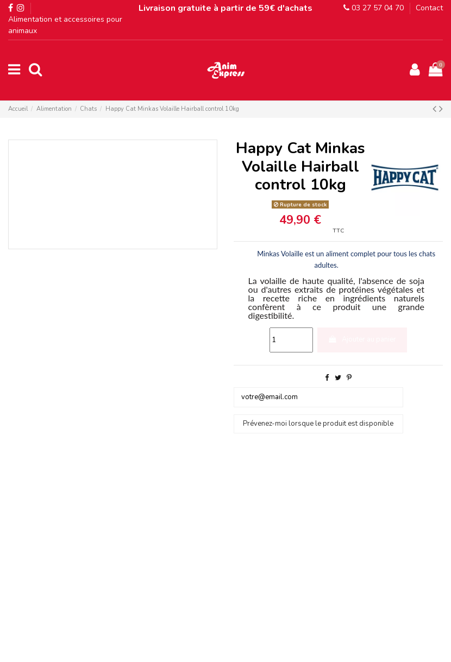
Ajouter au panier (362, 339)
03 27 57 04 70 (373, 8)
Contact (429, 8)
